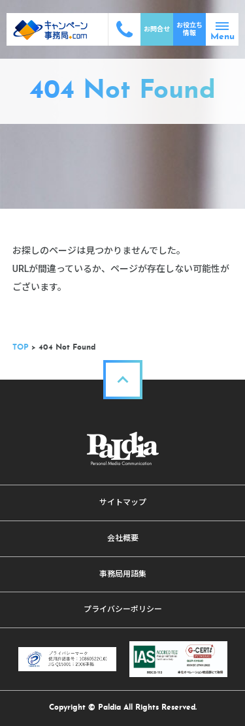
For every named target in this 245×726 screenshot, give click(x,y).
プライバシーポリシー (123, 609)
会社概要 (123, 538)
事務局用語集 (122, 574)
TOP (20, 348)
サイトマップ (122, 502)
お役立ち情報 (189, 29)
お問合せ (157, 29)
